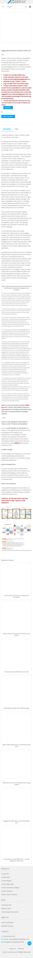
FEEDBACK (8, 107)
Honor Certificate (7, 923)
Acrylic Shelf (5, 877)
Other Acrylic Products (9, 424)
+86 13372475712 (9, 936)
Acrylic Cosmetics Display (10, 888)
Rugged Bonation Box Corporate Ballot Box (16, 822)
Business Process (7, 926)
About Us (12, 949)
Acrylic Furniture (7, 891)
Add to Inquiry (8, 116)
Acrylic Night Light (7, 884)
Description (7, 129)
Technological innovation (10, 912)
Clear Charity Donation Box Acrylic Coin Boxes (16, 634)
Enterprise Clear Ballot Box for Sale (16, 672)
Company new (6, 905)
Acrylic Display (11, 422)
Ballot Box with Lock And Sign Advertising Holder (16, 784)
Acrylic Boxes (21, 422)
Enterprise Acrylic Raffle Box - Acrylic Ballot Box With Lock (16, 860)
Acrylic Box (5, 874)
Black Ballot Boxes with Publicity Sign (16, 708)
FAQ (16, 129)
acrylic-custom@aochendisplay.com (16, 939)
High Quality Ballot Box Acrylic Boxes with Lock (16, 745)
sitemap (21, 949)
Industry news (6, 908)
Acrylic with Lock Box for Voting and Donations (16, 596)
